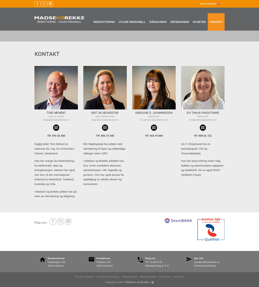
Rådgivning (158, 21)
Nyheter (199, 21)
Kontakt (216, 21)
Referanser (180, 21)
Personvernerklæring (205, 265)
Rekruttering (104, 21)
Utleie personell (132, 21)
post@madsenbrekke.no (207, 262)
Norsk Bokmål (211, 3)
